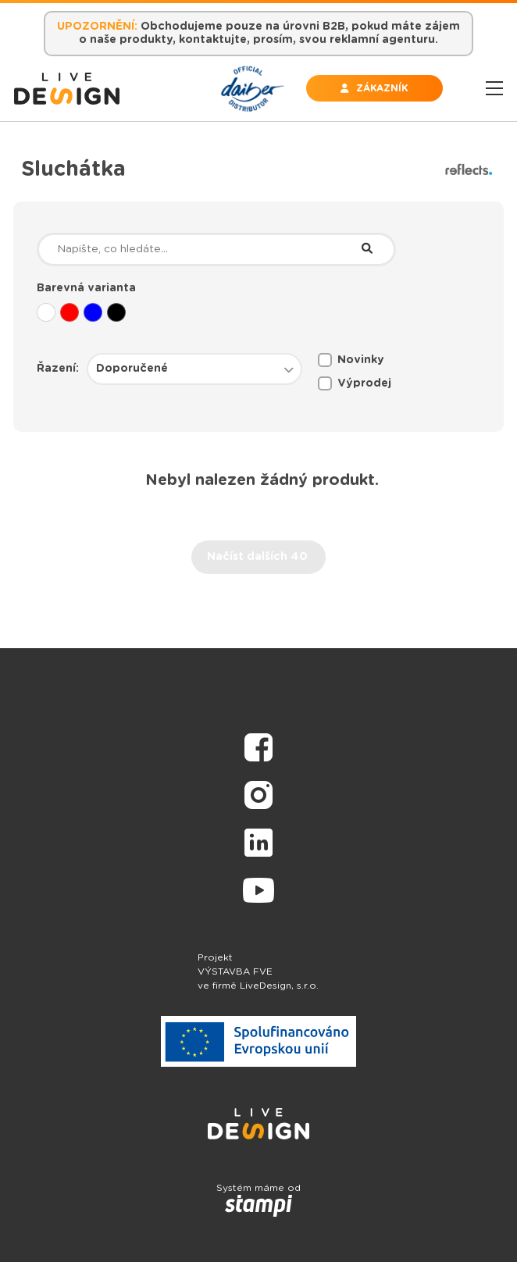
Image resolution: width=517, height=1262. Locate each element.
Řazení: (58, 368)
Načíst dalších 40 (257, 556)
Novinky (351, 360)
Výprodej (354, 383)
